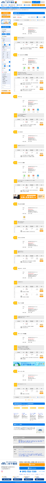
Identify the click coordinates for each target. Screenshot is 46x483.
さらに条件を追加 (4, 90)
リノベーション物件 (27, 454)
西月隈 (19, 441)
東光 (38, 440)
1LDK (25, 451)
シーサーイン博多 (21, 162)
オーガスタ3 (20, 131)
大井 (25, 440)
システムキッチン (24, 453)
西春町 (22, 441)
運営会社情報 (21, 474)
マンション (22, 449)
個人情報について (38, 474)
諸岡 (23, 442)
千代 (36, 440)
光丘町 (36, 441)
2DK (28, 451)
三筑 (30, 440)
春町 (29, 441)
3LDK (32, 451)
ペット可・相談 (36, 453)
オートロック (20, 453)
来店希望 (28, 2)
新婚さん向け (42, 455)
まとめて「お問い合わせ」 (41, 397)
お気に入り (41, 45)
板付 (23, 440)
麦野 (21, 442)
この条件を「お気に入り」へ (6, 16)
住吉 (35, 440)
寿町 (29, 440)
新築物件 (31, 454)
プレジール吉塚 (21, 302)
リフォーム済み (20, 455)
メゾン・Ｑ (20, 96)
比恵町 (34, 441)
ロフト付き (32, 453)
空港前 (29, 442)
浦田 (26, 442)
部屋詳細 (41, 47)
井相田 (22, 440)
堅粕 (27, 440)
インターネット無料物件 (22, 454)
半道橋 (32, 441)
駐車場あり (24, 455)
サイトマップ (42, 2)
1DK (23, 451)
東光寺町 (41, 440)
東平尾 (31, 442)
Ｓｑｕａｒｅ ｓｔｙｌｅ (22, 268)
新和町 (33, 440)
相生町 (19, 440)
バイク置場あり (30, 455)
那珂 (43, 440)
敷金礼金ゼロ (40, 454)
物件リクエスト (33, 468)
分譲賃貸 (38, 455)
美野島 (19, 442)
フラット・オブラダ (21, 237)
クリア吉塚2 (20, 24)
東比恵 (41, 441)
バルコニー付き (35, 455)
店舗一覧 (25, 474)
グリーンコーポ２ (21, 371)
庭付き (27, 455)
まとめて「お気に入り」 (33, 397)
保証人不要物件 (35, 454)
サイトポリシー (33, 474)
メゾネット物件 (40, 453)
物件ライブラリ (28, 474)
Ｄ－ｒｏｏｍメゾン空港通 (23, 54)
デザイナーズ (28, 453)
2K (27, 451)
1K (22, 451)
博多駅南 (27, 441)
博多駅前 (24, 441)
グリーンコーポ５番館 (22, 333)
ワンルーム (20, 451)
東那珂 (39, 441)
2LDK (30, 451)
